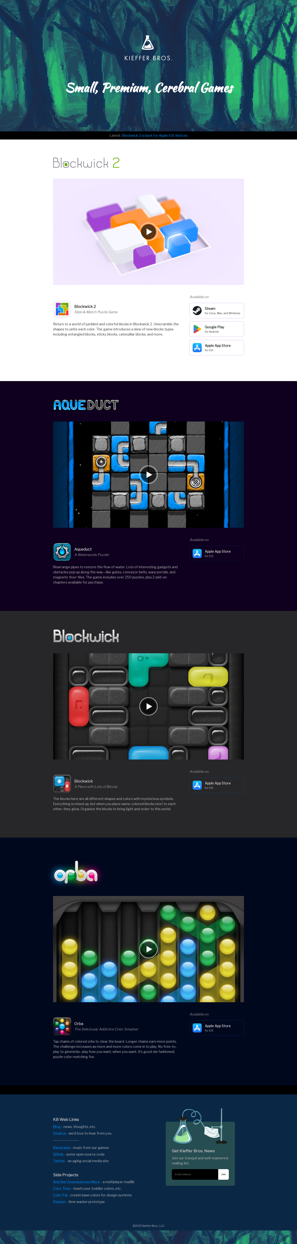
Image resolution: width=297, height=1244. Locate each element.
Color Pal (60, 1195)
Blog (57, 1127)
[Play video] (148, 232)
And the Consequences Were (76, 1182)
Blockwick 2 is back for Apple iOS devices (155, 135)
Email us (59, 1133)
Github (58, 1154)
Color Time (61, 1189)
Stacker (59, 1202)
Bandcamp (61, 1148)
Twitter (59, 1161)
